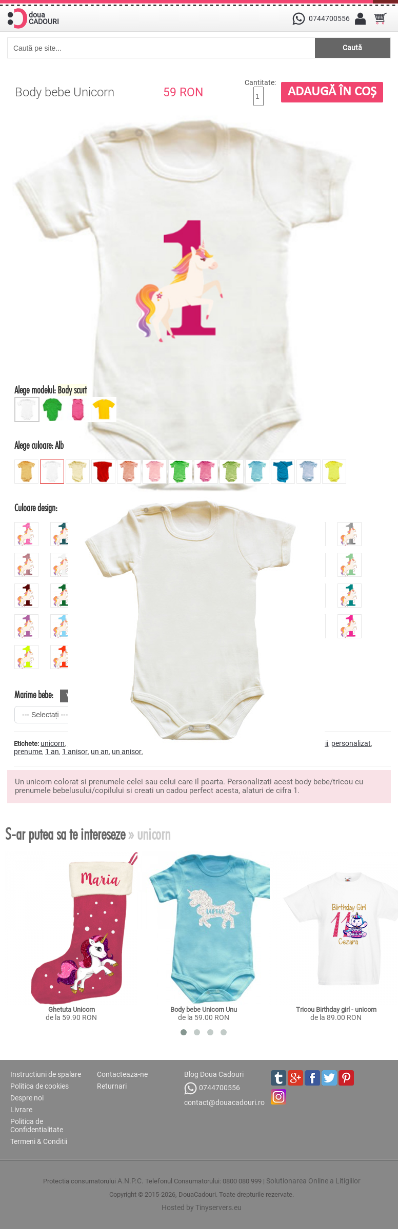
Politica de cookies (39, 1086)
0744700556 (212, 1088)
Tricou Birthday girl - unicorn (336, 1009)
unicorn (53, 743)
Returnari (112, 1086)
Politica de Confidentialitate (36, 1125)
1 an (52, 751)
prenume (28, 751)
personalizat (351, 743)
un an (100, 751)
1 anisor (75, 751)
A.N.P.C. (130, 1181)
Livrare (21, 1110)
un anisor (127, 751)
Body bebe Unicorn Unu (203, 1009)
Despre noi (27, 1098)
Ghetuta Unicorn (71, 1009)
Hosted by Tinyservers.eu (202, 1207)
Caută (352, 48)
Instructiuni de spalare (45, 1074)
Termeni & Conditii (38, 1141)
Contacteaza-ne (122, 1074)
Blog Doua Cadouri (214, 1074)
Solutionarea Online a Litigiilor (313, 1181)
